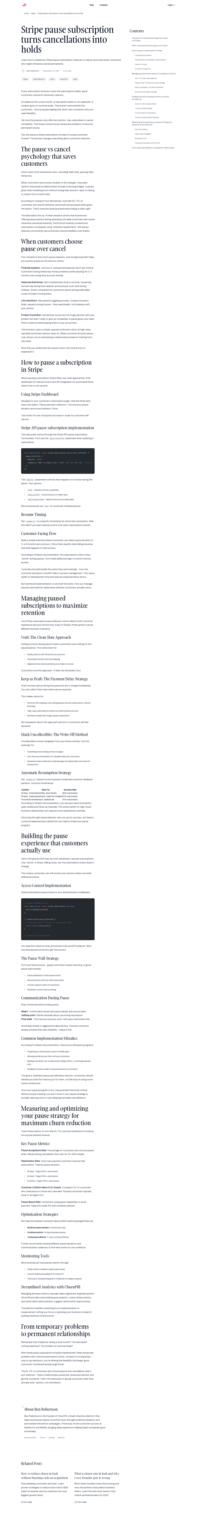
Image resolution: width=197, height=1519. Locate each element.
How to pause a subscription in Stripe (147, 50)
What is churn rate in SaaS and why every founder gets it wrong (96, 1475)
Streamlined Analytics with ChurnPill (147, 143)
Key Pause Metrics (141, 129)
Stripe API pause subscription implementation (150, 60)
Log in (171, 5)
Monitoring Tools (141, 138)
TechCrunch (59, 223)
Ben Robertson (33, 71)
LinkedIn (51, 1437)
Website (61, 1437)
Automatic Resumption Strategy (146, 92)
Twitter (42, 1437)
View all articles (30, 1437)
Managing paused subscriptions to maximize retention (154, 73)
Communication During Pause (145, 113)
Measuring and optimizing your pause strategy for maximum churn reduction (152, 123)
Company (103, 5)
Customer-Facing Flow (143, 69)
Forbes (49, 215)
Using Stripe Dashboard (143, 55)
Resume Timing (140, 64)
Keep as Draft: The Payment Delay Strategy (150, 83)
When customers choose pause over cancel (149, 45)
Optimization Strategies (143, 134)
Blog (92, 5)
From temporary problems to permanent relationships (153, 147)
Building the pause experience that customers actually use (150, 98)
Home (26, 13)
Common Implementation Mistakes (147, 117)
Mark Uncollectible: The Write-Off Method (149, 87)
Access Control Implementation (146, 104)
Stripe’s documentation (47, 554)
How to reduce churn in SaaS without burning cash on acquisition (44, 1475)
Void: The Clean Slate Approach (146, 78)
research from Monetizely (48, 201)
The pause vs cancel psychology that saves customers (150, 39)
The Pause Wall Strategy (143, 108)
